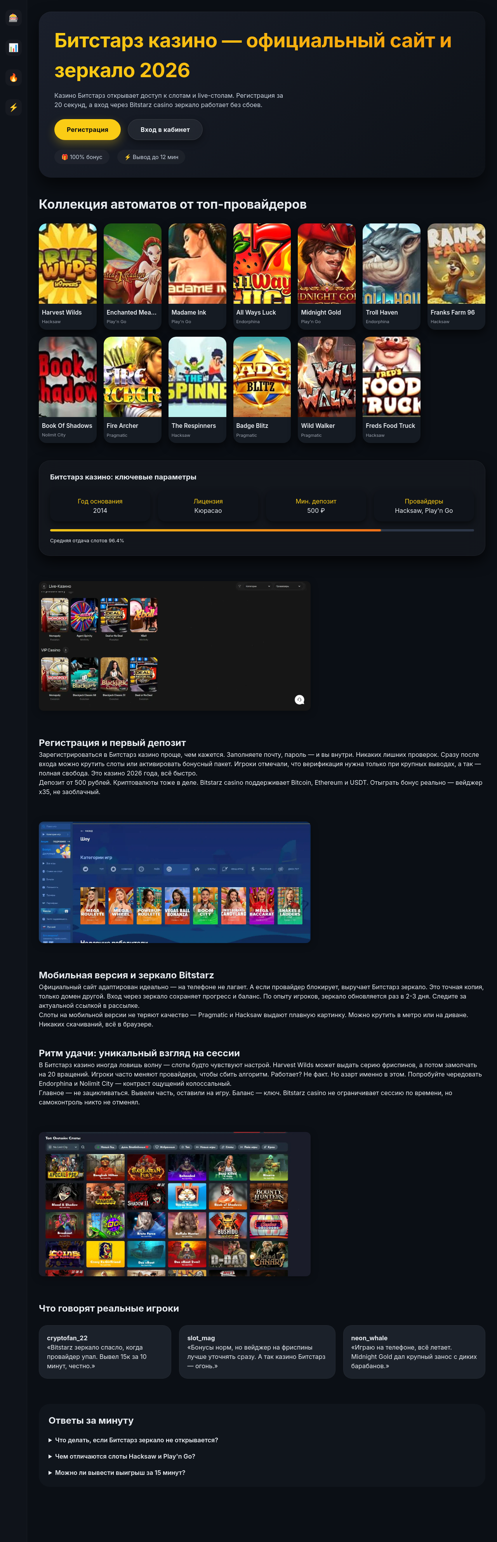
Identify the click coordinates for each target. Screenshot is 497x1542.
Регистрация (87, 129)
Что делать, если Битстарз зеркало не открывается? (136, 1440)
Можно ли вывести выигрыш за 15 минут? (120, 1472)
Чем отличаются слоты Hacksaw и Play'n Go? (125, 1456)
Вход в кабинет (165, 129)
